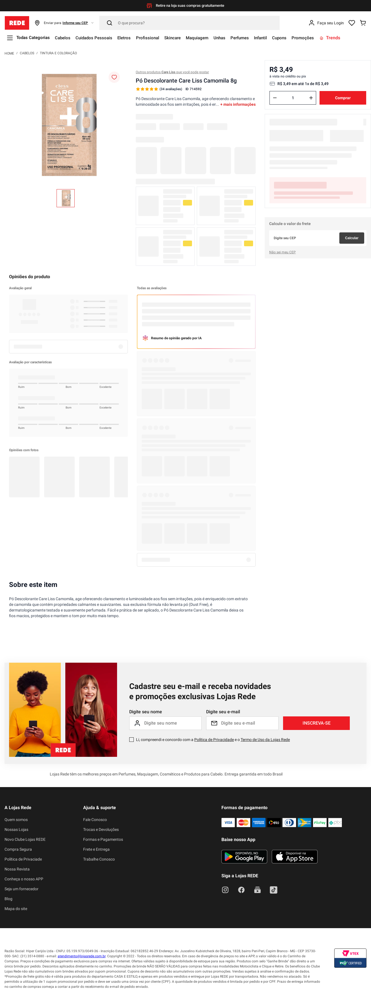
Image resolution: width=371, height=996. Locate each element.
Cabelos (66, 37)
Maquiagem (209, 37)
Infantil (278, 37)
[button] (64, 23)
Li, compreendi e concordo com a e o (213, 739)
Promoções (323, 37)
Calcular (351, 238)
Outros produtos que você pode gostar (172, 72)
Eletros (131, 37)
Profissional (156, 37)
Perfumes (255, 37)
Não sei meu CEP (282, 252)
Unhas (233, 37)
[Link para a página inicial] (9, 53)
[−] (274, 97)
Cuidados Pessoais (99, 37)
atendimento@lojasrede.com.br (81, 956)
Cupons (298, 37)
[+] (311, 97)
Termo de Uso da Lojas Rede (265, 739)
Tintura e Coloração (58, 53)
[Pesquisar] (189, 23)
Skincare (182, 37)
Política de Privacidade (214, 739)
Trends (351, 37)
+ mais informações (238, 104)
